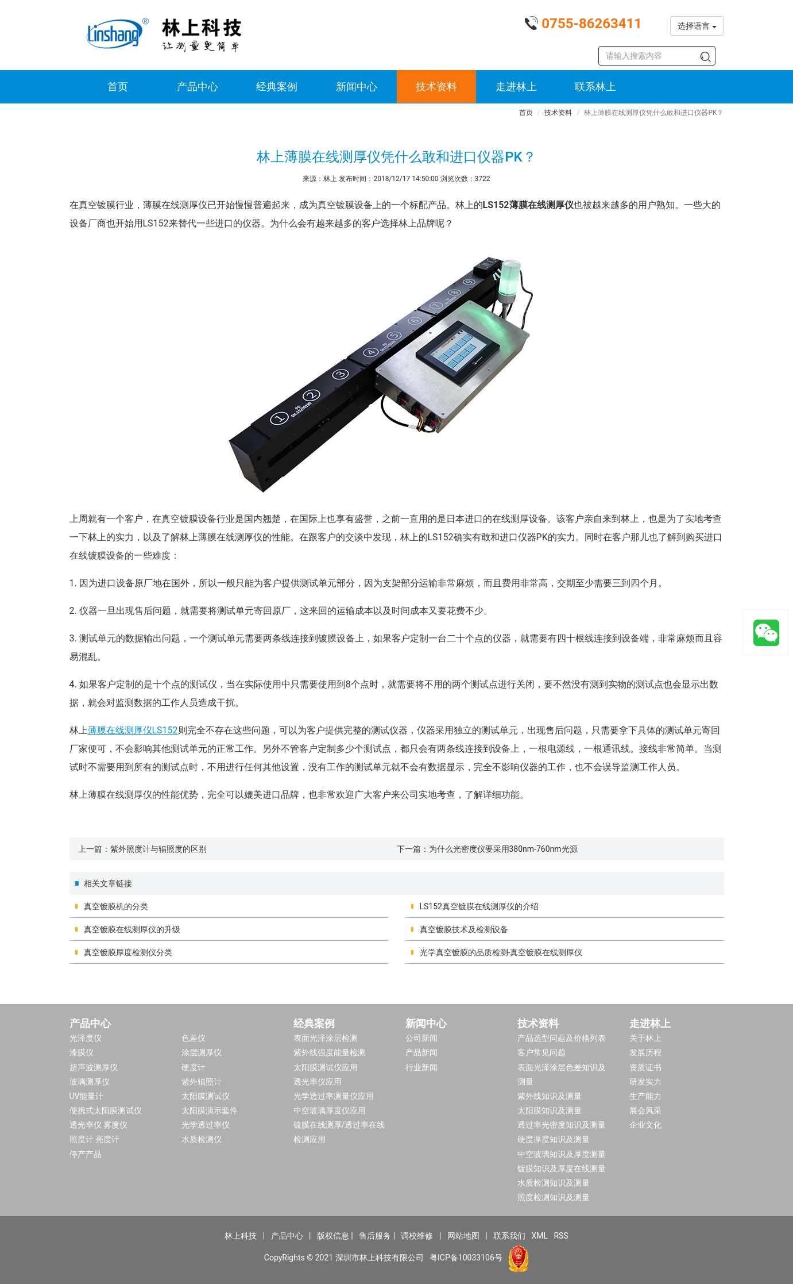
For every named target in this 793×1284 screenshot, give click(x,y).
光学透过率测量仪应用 (333, 1096)
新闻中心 (356, 86)
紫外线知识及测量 (549, 1096)
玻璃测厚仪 (89, 1081)
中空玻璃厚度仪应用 (329, 1110)
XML (539, 1235)
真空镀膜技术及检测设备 (464, 929)
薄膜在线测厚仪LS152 (133, 730)
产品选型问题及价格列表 (561, 1038)
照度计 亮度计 (94, 1139)
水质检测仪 (201, 1139)
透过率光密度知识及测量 (561, 1124)
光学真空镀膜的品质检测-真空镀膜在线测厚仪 (501, 952)
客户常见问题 (541, 1052)
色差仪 (193, 1038)
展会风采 (645, 1110)
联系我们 (509, 1235)
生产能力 (645, 1096)
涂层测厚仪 (201, 1052)
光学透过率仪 (205, 1124)
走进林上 (516, 86)
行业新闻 (421, 1067)
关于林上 (645, 1038)
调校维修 (417, 1235)
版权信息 (333, 1235)
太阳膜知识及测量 (549, 1110)
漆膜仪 (81, 1052)
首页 (117, 86)
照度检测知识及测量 (553, 1197)
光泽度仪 (85, 1038)
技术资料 (436, 86)
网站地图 (463, 1235)
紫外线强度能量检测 (329, 1052)
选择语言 (697, 25)
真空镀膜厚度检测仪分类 (128, 952)
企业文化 (645, 1124)
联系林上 (595, 86)
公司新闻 (421, 1038)
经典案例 (276, 86)
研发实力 (645, 1081)
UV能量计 (86, 1096)
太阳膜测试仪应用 (325, 1067)
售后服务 (375, 1235)
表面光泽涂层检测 (325, 1038)
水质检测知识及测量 (553, 1182)
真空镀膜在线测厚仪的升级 (132, 929)
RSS (561, 1235)
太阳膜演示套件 (209, 1110)
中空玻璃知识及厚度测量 (561, 1154)
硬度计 (193, 1067)
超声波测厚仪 (93, 1067)
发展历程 (645, 1052)
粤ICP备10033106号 (466, 1257)
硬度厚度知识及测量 (553, 1139)
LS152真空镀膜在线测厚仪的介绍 (479, 906)
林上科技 (241, 1235)
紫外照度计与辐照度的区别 (158, 849)
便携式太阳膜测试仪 (105, 1110)
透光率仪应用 (317, 1081)
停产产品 (85, 1154)
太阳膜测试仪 (205, 1096)
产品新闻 (421, 1052)
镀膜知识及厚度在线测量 (561, 1168)
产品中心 (197, 86)
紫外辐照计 (201, 1081)
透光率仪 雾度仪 (98, 1124)
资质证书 (645, 1067)
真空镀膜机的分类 (116, 906)
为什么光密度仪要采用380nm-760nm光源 (503, 849)
